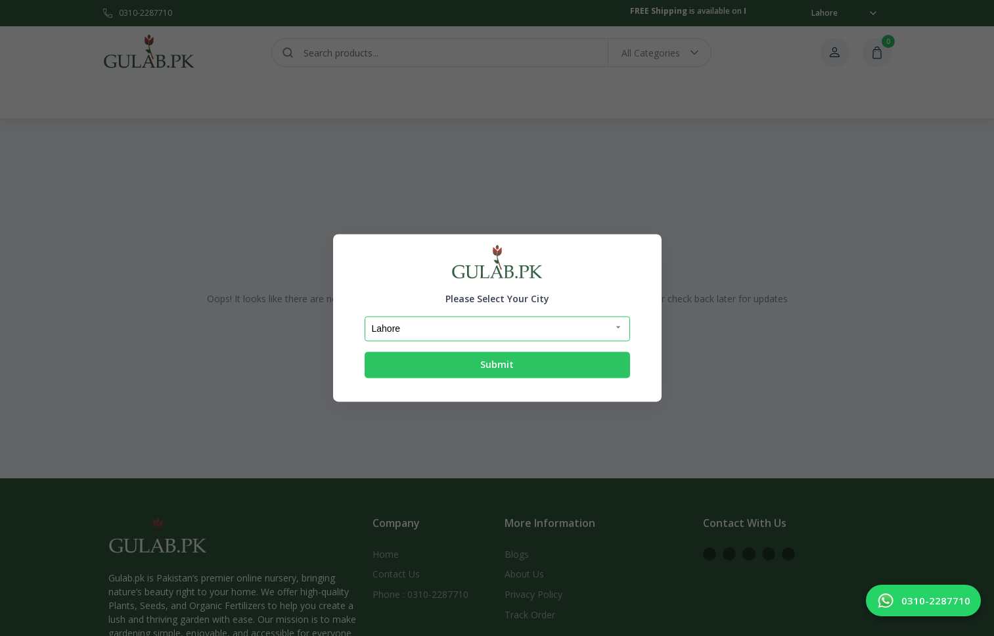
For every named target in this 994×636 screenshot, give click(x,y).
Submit (497, 364)
